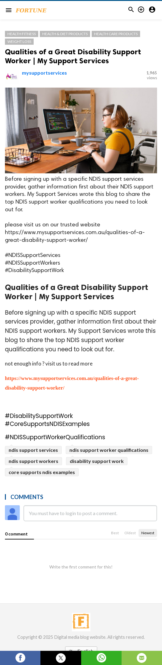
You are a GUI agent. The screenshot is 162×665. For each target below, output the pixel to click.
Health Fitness (21, 33)
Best (115, 533)
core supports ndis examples (42, 472)
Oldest (130, 533)
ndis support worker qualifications (108, 450)
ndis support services (33, 450)
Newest (147, 533)
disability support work (97, 461)
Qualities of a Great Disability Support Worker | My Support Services (73, 56)
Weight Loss (19, 41)
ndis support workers (33, 461)
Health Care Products (116, 33)
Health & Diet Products (65, 33)
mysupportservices (44, 73)
